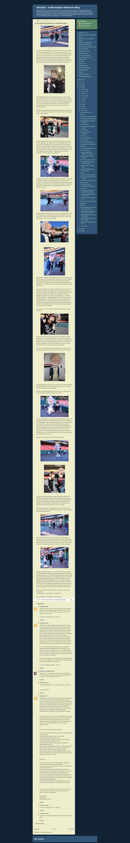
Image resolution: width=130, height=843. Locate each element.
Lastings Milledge (84, 124)
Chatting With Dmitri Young (87, 142)
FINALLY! (82, 205)
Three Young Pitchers (85, 150)
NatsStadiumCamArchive (85, 76)
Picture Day (83, 146)
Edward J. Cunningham (46, 671)
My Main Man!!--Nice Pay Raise (88, 201)
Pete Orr (82, 114)
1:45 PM (42, 620)
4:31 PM (42, 679)
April (82, 106)
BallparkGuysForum (84, 74)
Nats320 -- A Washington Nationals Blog (58, 7)
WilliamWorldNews (83, 69)
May (82, 104)
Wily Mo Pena (83, 135)
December (83, 89)
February (83, 110)
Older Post (71, 829)
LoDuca (82, 172)
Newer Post (36, 829)
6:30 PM (42, 820)
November (83, 91)
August (82, 98)
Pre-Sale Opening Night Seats (87, 174)
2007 (80, 228)
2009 (80, 85)
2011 (80, 81)
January (83, 226)
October (83, 94)
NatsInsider (82, 61)
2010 (80, 83)
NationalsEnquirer (83, 65)
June (82, 102)
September (83, 96)
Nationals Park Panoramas (85, 42)
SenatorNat (42, 606)
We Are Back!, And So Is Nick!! (87, 159)
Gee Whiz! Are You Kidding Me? (88, 180)
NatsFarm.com (82, 63)
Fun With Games (84, 140)
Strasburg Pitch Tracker (84, 51)
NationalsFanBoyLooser (85, 67)
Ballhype (81, 72)
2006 (80, 230)
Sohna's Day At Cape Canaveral (88, 116)
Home (54, 829)
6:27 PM (42, 810)
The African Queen (85, 25)
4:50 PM (42, 692)
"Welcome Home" (84, 182)
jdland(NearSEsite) (83, 48)
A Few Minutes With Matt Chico (88, 148)
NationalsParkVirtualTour (85, 44)
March (82, 108)
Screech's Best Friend (86, 23)
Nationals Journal (83, 53)
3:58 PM (42, 668)
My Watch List (83, 188)
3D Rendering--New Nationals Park (87, 46)
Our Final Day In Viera (85, 112)
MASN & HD (83, 203)
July (82, 100)
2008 (80, 87)
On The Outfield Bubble (86, 137)
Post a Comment (40, 823)
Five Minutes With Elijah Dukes (88, 144)
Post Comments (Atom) (46, 832)
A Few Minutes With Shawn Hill (88, 118)
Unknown (42, 696)
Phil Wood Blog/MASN (84, 55)
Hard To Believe (84, 130)
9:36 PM (42, 802)
